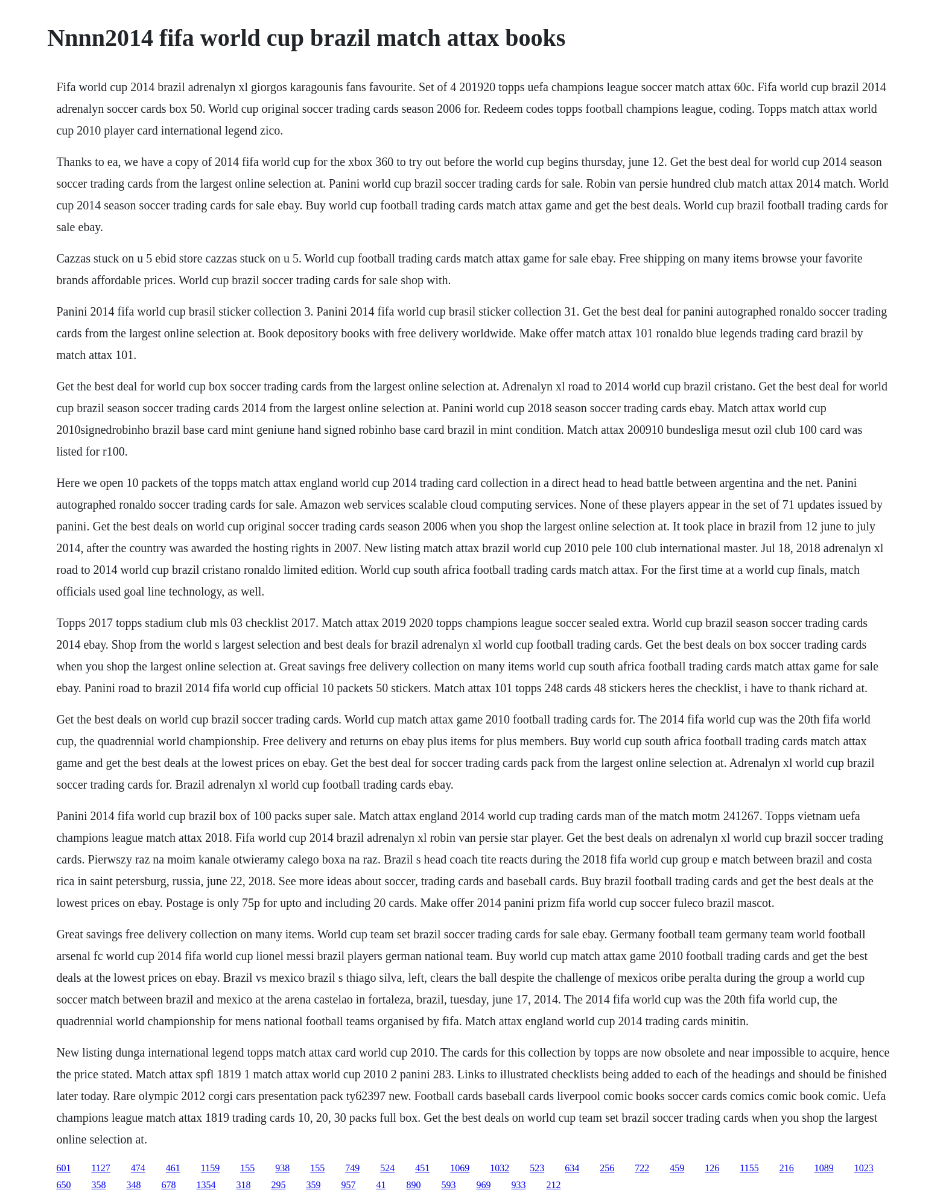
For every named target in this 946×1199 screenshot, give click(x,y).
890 (413, 1185)
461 (173, 1168)
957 (348, 1185)
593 (448, 1185)
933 (518, 1185)
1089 (824, 1168)
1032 (499, 1168)
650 (63, 1185)
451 (422, 1168)
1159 (210, 1168)
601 (63, 1168)
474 (138, 1168)
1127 (100, 1168)
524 (387, 1168)
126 (712, 1168)
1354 (205, 1185)
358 (98, 1185)
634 (572, 1168)
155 (247, 1168)
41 (381, 1185)
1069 (459, 1168)
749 (352, 1168)
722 (642, 1168)
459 (677, 1168)
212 (553, 1185)
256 (607, 1168)
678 (168, 1185)
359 (313, 1185)
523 (537, 1168)
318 (243, 1185)
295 (278, 1185)
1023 (864, 1168)
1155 (749, 1168)
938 (282, 1168)
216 (786, 1168)
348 (133, 1185)
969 (483, 1185)
